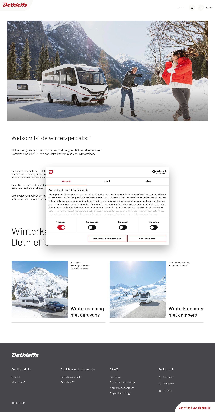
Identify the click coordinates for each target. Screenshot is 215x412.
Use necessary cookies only (107, 238)
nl (181, 7)
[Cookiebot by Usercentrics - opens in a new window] (154, 172)
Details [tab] (107, 181)
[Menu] (203, 8)
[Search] (192, 8)
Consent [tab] (66, 181)
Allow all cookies (146, 238)
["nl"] (25, 355)
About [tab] (149, 181)
